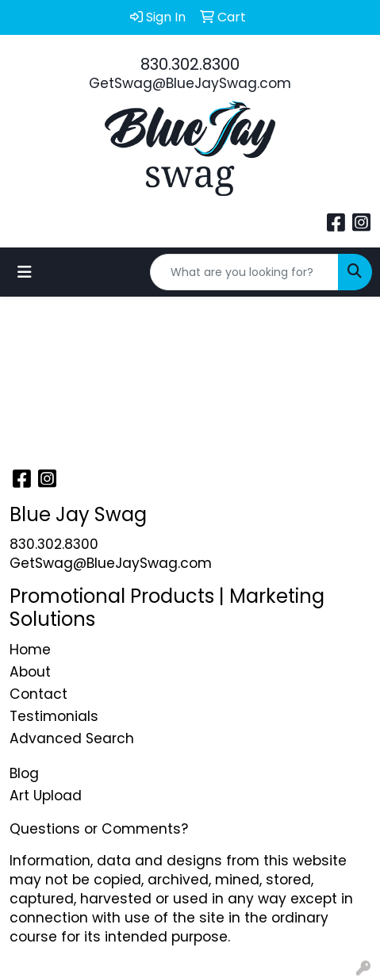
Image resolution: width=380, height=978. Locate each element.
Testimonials (54, 716)
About (30, 671)
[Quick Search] (244, 272)
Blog (24, 773)
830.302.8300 (190, 64)
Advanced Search (72, 738)
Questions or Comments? (99, 828)
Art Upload (46, 795)
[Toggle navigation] (24, 272)
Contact (38, 694)
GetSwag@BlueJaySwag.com (190, 83)
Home (30, 649)
